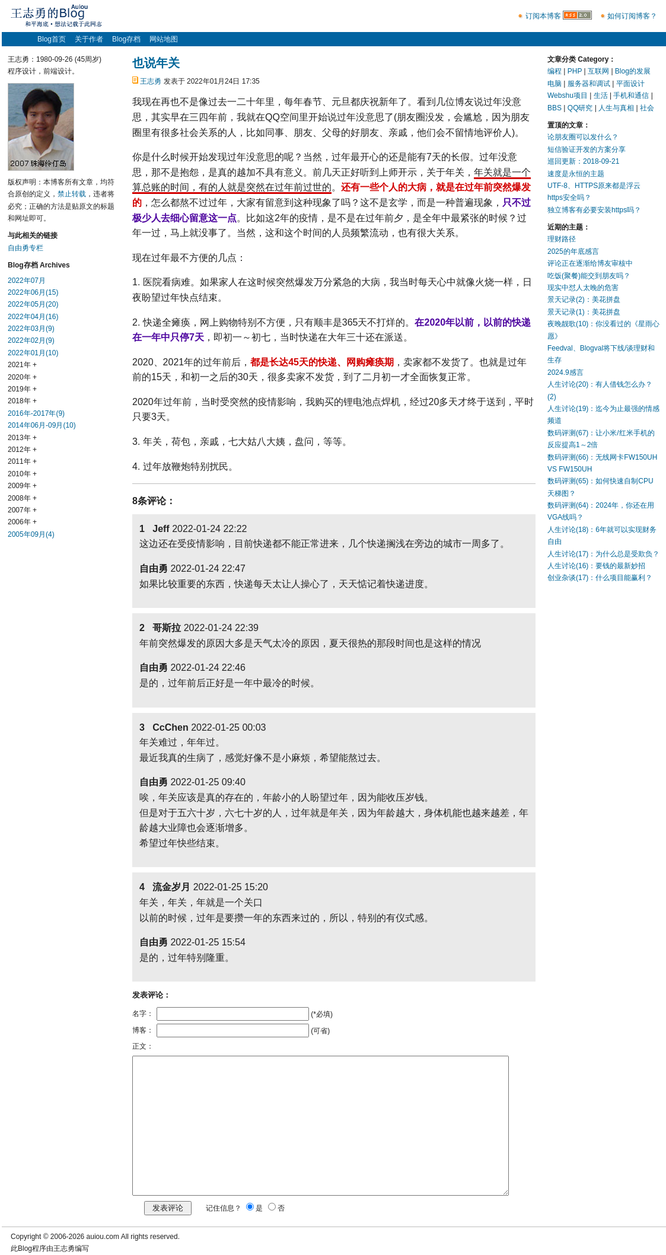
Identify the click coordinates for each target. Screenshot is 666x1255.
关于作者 (89, 39)
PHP (575, 71)
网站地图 (163, 39)
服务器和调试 (589, 83)
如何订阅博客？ (632, 16)
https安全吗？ (569, 197)
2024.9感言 (565, 372)
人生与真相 (616, 108)
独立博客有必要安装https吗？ (594, 210)
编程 (554, 71)
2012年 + (22, 449)
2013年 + (22, 438)
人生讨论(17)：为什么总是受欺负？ (603, 554)
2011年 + (22, 461)
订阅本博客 (543, 16)
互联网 (598, 71)
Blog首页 (51, 39)
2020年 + (22, 377)
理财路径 (561, 239)
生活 (601, 95)
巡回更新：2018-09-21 (583, 161)
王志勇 (150, 81)
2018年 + (22, 401)
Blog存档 (126, 39)
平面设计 (630, 83)
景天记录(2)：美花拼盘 (583, 299)
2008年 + (22, 498)
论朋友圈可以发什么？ (583, 137)
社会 (647, 108)
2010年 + (22, 474)
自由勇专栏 (25, 248)
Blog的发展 (633, 71)
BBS (554, 108)
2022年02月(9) (31, 340)
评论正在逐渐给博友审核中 (590, 263)
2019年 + (22, 389)
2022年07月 (27, 280)
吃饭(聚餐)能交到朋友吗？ (588, 276)
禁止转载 (72, 194)
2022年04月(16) (33, 317)
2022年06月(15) (33, 292)
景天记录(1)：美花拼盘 (583, 312)
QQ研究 (580, 108)
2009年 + (22, 486)
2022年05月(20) (33, 304)
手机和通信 (631, 95)
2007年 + (22, 510)
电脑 (554, 83)
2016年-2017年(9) (36, 413)
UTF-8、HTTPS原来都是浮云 (593, 185)
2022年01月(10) (33, 353)
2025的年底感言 (573, 251)
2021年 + (22, 365)
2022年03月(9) (31, 328)
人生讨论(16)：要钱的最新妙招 (596, 566)
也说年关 (156, 62)
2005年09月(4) (31, 534)
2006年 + (22, 522)
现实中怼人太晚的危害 (583, 288)
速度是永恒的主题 (575, 174)
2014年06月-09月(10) (42, 425)
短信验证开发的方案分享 (586, 149)
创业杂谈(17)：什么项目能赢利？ (599, 578)
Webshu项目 (567, 95)
